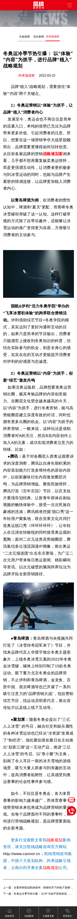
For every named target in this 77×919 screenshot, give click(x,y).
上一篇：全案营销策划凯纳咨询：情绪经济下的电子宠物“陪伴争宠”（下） (38, 887)
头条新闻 (24, 36)
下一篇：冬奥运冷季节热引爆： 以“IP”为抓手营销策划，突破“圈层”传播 (38, 893)
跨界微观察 (52, 36)
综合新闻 (38, 36)
